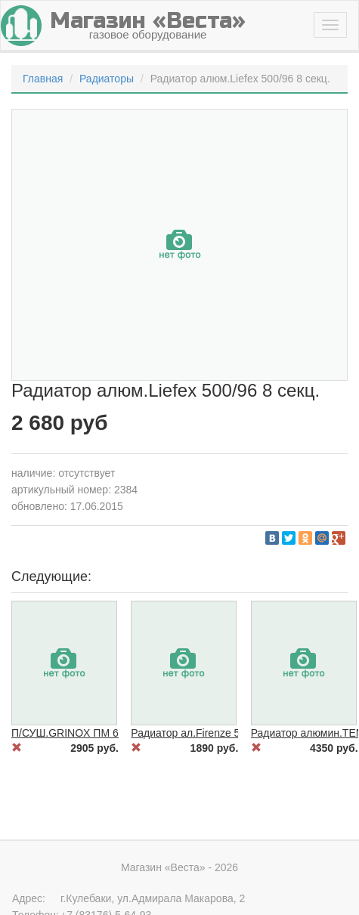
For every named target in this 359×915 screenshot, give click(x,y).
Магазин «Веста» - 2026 (179, 867)
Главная (43, 79)
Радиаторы (106, 79)
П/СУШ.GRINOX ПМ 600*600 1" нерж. (103, 733)
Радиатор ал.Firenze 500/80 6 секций (221, 733)
